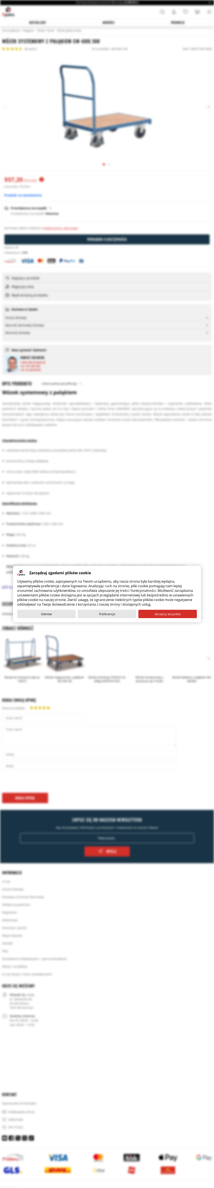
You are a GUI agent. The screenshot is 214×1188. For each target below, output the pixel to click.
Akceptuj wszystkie (168, 614)
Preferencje (107, 614)
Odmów (46, 614)
